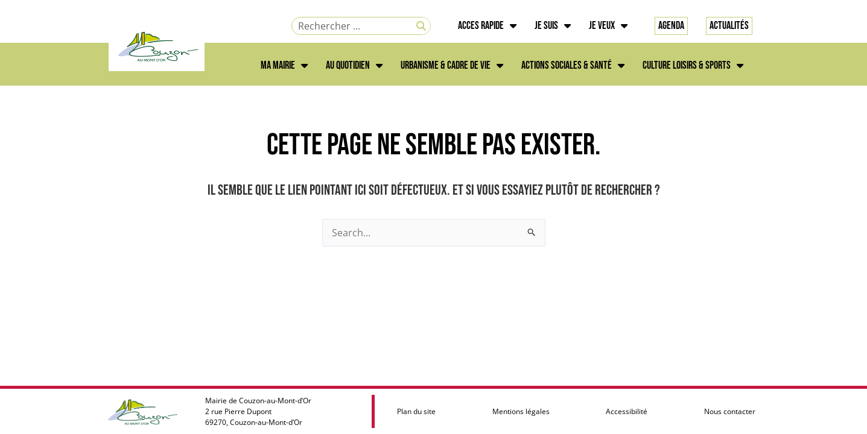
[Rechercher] (421, 25)
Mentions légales (521, 411)
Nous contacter (729, 411)
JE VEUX (608, 25)
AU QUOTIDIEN (354, 65)
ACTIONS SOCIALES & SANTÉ (572, 65)
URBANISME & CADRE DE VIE (452, 65)
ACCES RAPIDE (487, 25)
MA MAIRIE (284, 65)
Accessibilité (626, 411)
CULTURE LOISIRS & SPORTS (693, 65)
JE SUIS (553, 25)
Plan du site (416, 411)
